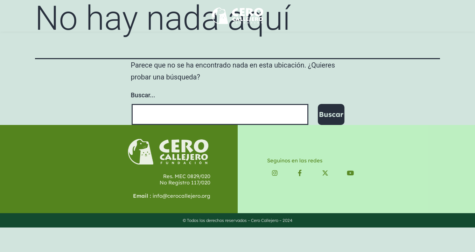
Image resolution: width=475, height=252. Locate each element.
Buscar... (143, 95)
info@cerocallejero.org (157, 195)
